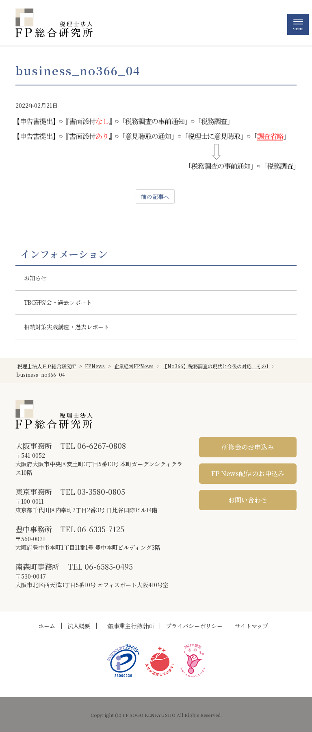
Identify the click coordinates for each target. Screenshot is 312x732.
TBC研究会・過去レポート (58, 302)
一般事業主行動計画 (128, 626)
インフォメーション (64, 254)
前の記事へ (155, 196)
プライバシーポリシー (194, 626)
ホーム (46, 626)
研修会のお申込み (248, 447)
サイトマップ (251, 626)
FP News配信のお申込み (247, 473)
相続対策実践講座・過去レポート (66, 327)
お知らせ (35, 278)
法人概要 (78, 626)
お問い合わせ (247, 500)
